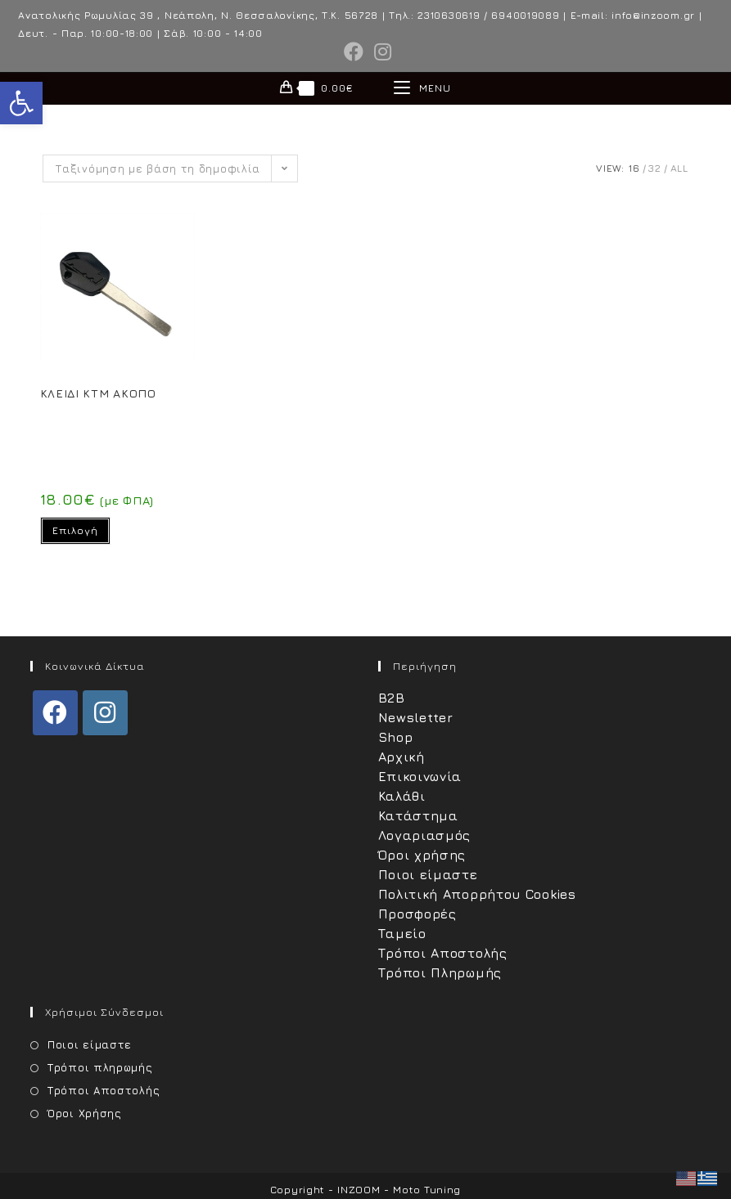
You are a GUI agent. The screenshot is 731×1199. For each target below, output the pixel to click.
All (679, 168)
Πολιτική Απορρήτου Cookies (477, 894)
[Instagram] (105, 712)
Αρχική (401, 756)
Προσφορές (417, 913)
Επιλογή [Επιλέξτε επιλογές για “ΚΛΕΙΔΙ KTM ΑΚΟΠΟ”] (75, 530)
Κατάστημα (418, 815)
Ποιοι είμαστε (428, 874)
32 (654, 168)
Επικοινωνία (420, 776)
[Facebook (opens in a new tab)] (354, 51)
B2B (391, 697)
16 (634, 168)
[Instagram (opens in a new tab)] (380, 51)
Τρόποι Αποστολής (443, 952)
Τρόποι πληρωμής (100, 1067)
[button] (21, 103)
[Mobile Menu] (422, 88)
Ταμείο (402, 933)
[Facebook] (55, 712)
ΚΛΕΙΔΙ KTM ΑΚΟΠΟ (98, 393)
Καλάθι (402, 795)
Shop (395, 737)
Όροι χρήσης (422, 854)
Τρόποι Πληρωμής (440, 972)
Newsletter (415, 717)
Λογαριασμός (425, 835)
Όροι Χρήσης (84, 1113)
